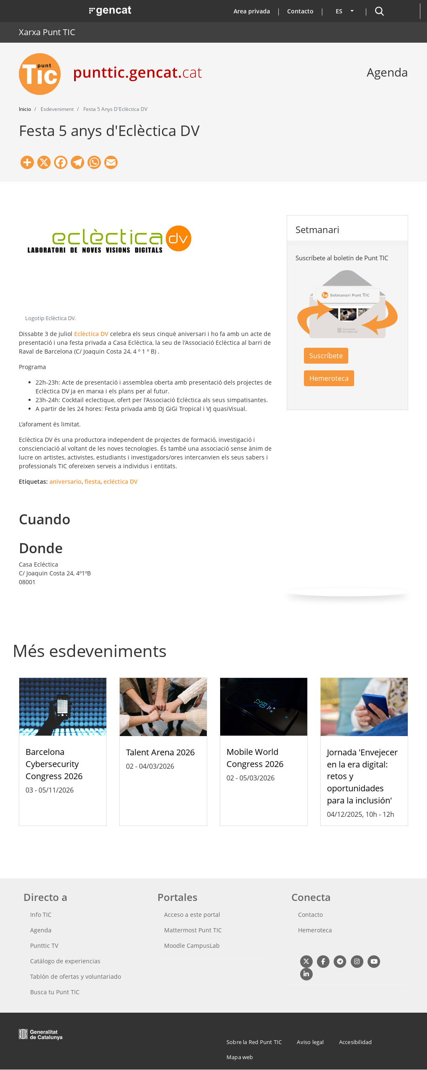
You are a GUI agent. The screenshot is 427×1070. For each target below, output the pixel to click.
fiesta (92, 481)
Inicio (25, 109)
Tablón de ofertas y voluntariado (75, 976)
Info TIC (40, 915)
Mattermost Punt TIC (193, 930)
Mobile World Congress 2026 (254, 758)
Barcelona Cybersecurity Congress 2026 (54, 764)
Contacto (300, 11)
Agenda (40, 930)
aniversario (65, 481)
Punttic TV (44, 945)
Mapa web (239, 1057)
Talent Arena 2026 (160, 752)
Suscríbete (326, 355)
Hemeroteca (329, 378)
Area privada (252, 11)
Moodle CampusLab (192, 945)
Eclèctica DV (91, 334)
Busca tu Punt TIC (55, 992)
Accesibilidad (355, 1042)
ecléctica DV (120, 481)
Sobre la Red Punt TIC (254, 1042)
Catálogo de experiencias (65, 961)
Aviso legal (310, 1042)
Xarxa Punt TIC (47, 32)
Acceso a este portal (192, 915)
